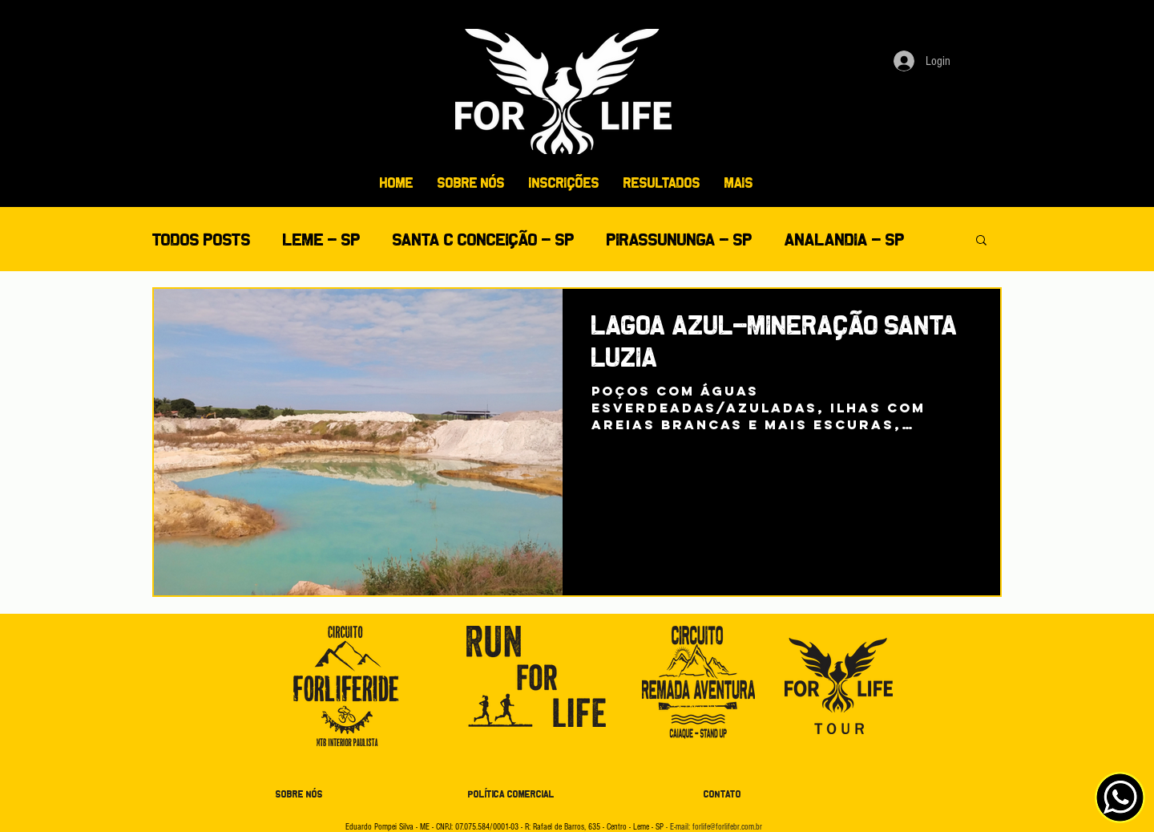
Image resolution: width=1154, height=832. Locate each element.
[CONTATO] (722, 795)
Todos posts (201, 239)
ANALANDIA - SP (845, 239)
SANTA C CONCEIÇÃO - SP (484, 239)
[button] (981, 241)
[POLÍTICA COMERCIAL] (511, 795)
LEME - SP (322, 239)
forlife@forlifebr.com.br (727, 827)
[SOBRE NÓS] (298, 795)
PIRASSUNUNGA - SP (680, 239)
